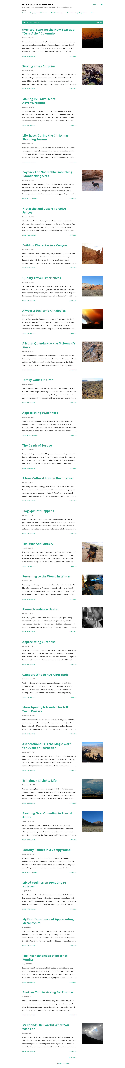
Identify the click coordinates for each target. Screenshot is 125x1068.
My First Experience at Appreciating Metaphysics (48, 921)
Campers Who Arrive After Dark (45, 675)
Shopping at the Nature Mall (38, 13)
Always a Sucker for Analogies (44, 311)
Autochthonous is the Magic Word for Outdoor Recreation (46, 746)
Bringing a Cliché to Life (39, 780)
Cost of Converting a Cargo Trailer (76, 13)
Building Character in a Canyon (44, 245)
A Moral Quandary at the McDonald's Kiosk (48, 345)
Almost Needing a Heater (40, 609)
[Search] (95, 4)
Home (24, 13)
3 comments (31, 162)
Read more (73, 56)
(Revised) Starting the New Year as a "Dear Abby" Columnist (48, 31)
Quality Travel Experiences (41, 278)
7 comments (31, 333)
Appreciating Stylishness (40, 413)
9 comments (31, 125)
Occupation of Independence (37, 4)
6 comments (31, 468)
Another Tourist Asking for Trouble (47, 992)
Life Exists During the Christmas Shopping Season (45, 137)
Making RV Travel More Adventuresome (39, 101)
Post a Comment (32, 198)
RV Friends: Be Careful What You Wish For (45, 1027)
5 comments (31, 56)
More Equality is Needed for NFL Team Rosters (45, 709)
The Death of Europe (37, 445)
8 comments (31, 370)
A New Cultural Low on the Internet (48, 478)
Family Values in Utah (37, 380)
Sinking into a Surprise (38, 66)
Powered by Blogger (62, 1063)
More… (93, 13)
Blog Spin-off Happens (38, 511)
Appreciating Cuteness (38, 642)
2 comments (31, 268)
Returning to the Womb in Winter (46, 576)
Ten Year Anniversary (37, 544)
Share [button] (24, 56)
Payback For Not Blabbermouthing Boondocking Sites (47, 174)
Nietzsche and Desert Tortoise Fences (44, 210)
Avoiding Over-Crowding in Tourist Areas (47, 815)
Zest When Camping (56, 13)
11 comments (31, 909)
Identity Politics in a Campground (46, 850)
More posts (72, 1057)
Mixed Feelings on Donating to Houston (44, 884)
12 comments (31, 235)
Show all (99, 22)
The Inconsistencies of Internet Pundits (44, 957)
